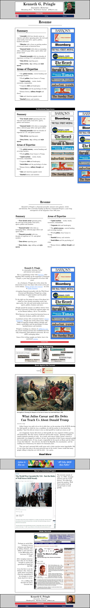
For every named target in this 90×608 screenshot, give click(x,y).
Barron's (41, 275)
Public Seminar (33, 288)
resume (35, 339)
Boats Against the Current (33, 286)
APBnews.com (43, 329)
